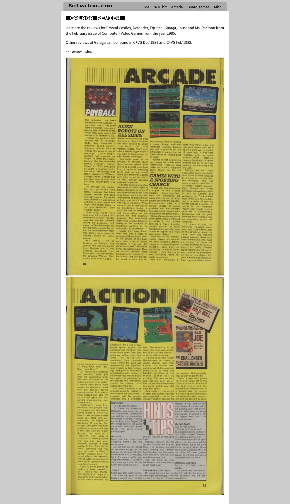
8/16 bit (160, 7)
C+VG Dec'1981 (145, 42)
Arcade (177, 7)
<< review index (79, 51)
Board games (198, 7)
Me (146, 7)
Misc (217, 7)
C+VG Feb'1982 (179, 42)
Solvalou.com (90, 6)
